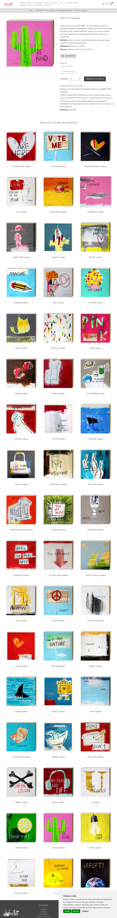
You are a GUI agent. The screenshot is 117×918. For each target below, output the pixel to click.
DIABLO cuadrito (58, 393)
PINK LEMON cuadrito (58, 212)
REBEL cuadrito (21, 802)
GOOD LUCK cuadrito (95, 621)
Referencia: (64, 110)
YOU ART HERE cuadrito (58, 575)
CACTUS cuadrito (58, 848)
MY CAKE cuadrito (96, 303)
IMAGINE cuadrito (21, 303)
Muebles (44, 912)
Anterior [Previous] (4, 44)
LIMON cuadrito (21, 848)
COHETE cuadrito (58, 257)
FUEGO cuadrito (21, 666)
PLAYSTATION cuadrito (21, 757)
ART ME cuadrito (95, 257)
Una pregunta (68, 56)
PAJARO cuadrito (58, 757)
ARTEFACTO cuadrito (95, 530)
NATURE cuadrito (58, 666)
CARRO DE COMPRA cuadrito (21, 530)
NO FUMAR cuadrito (96, 757)
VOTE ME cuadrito (58, 166)
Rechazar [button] (76, 911)
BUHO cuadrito (21, 348)
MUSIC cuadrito (58, 802)
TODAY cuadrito (58, 621)
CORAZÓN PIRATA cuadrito (95, 166)
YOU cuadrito (21, 212)
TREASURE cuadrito (95, 439)
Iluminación (43, 914)
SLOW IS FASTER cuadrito (96, 575)
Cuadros (43, 909)
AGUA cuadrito (95, 711)
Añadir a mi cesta (95, 79)
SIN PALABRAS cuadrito (95, 393)
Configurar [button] (85, 911)
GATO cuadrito (21, 621)
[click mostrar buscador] (103, 4)
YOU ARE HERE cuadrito (21, 166)
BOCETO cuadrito (58, 348)
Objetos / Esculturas (43, 916)
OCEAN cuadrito (21, 711)
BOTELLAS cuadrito (95, 484)
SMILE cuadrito (95, 848)
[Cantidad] (75, 79)
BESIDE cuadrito (21, 393)
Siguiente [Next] (56, 44)
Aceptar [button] (67, 911)
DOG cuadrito (58, 303)
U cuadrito (95, 802)
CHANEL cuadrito (95, 666)
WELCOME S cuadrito (58, 484)
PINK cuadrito (95, 348)
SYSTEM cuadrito (21, 439)
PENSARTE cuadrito (21, 575)
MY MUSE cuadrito (58, 530)
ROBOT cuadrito (58, 711)
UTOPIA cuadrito (58, 439)
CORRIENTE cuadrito (95, 212)
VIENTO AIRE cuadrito (21, 257)
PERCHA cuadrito (21, 893)
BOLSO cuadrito (21, 484)
